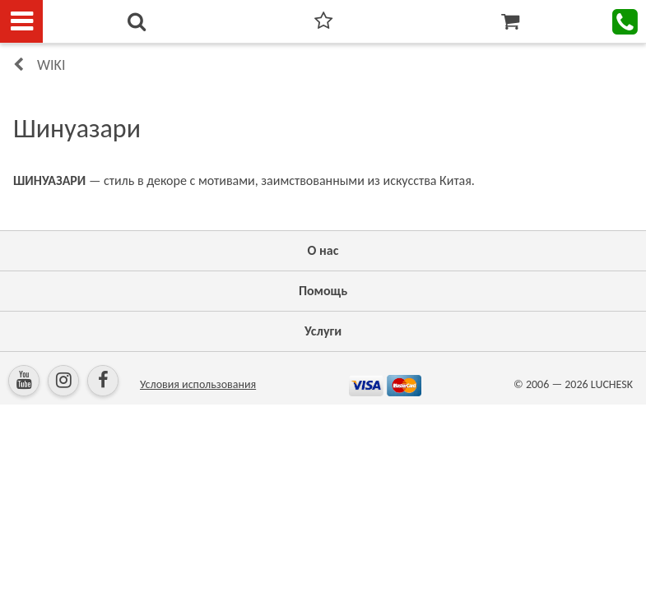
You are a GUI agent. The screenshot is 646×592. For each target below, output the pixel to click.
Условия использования (198, 384)
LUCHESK (612, 384)
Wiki (51, 65)
